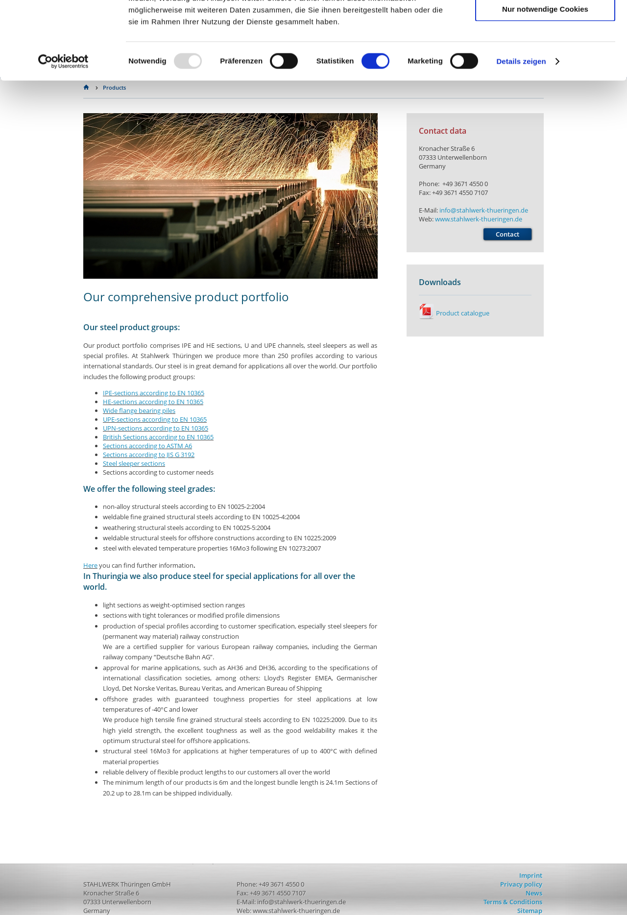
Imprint (530, 875)
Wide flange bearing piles (139, 410)
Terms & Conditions (512, 901)
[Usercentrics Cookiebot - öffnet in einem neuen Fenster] (63, 134)
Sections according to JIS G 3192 (148, 454)
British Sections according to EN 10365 (158, 437)
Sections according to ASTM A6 (147, 445)
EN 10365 (153, 401)
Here (90, 565)
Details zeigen (521, 134)
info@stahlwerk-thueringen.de (483, 210)
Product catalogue (454, 313)
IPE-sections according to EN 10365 (153, 392)
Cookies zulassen (545, 24)
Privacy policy (521, 884)
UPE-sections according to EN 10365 (155, 419)
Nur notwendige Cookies (545, 81)
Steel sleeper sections (134, 463)
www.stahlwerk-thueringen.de (478, 219)
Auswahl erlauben (545, 53)
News (534, 893)
